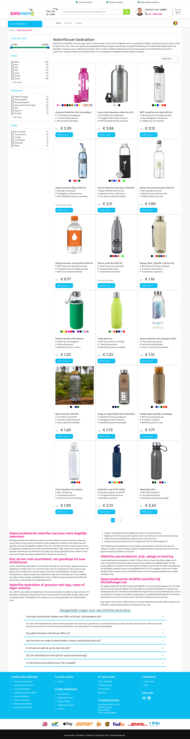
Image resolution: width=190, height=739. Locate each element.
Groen (15, 73)
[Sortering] (170, 58)
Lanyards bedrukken (22, 689)
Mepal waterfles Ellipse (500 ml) (70, 187)
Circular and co (18, 134)
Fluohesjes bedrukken (23, 707)
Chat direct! (104, 689)
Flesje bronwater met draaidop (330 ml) (74, 263)
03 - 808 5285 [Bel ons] (105, 681)
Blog (146, 685)
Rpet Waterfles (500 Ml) (66, 414)
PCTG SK (16, 113)
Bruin (15, 64)
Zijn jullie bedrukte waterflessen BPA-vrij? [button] (48, 633)
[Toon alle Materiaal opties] (29, 117)
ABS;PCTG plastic (19, 97)
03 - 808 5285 (155, 14)
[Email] (144, 698)
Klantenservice (63, 694)
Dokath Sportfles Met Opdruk (69, 338)
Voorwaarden (69, 737)
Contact (79, 23)
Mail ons (102, 692)
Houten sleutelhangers (23, 681)
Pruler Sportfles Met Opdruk (68, 489)
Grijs (14, 70)
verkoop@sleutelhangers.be (120, 604)
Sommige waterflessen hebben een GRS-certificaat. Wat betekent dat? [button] (63, 616)
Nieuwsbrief (149, 681)
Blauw (15, 62)
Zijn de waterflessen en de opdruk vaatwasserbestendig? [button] (56, 655)
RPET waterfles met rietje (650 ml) (156, 112)
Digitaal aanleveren (65, 697)
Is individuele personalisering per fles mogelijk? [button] (51, 662)
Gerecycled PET (19, 99)
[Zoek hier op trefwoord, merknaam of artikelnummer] (92, 12)
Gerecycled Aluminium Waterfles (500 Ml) (118, 112)
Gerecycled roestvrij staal (23, 105)
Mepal (15, 145)
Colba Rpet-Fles (105, 338)
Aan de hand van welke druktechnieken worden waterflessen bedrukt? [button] (63, 640)
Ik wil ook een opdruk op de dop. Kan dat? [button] (48, 648)
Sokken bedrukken (21, 696)
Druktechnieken (63, 701)
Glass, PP (16, 110)
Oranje (15, 78)
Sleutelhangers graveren (24, 685)
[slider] (11, 47)
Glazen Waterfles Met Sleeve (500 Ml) (116, 187)
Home (58, 23)
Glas (14, 108)
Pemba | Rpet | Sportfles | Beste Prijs (157, 263)
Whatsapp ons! (105, 685)
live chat (147, 604)
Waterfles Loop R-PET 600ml (111, 489)
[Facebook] (149, 698)
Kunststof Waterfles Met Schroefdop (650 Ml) (76, 112)
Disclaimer (80, 737)
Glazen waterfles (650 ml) (110, 263)
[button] (175, 23)
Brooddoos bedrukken (23, 704)
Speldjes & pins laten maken (25, 692)
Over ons (68, 23)
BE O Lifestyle (18, 131)
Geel (14, 67)
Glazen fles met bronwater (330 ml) (157, 187)
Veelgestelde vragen (65, 705)
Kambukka (17, 143)
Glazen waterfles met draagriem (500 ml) (159, 338)
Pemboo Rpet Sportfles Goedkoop (156, 414)
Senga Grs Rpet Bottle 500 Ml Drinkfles (116, 414)
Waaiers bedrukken (22, 700)
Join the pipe (18, 140)
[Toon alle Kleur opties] (29, 82)
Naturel (15, 76)
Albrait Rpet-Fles (148, 489)
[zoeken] (126, 12)
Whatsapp (137, 604)
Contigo (16, 137)
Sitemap (89, 737)
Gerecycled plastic (20, 102)
